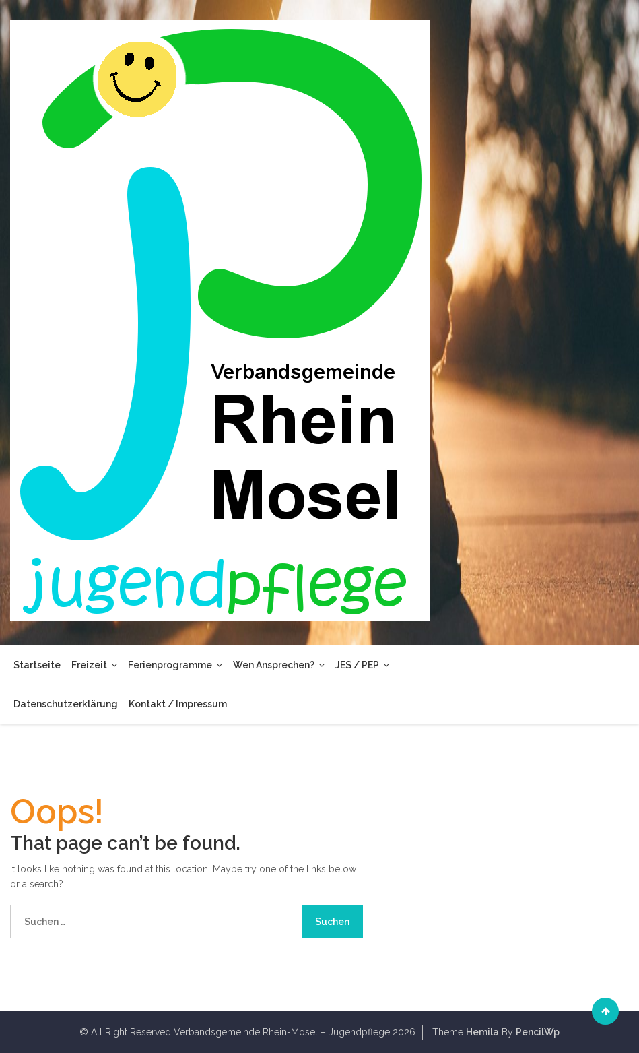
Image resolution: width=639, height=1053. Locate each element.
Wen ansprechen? (279, 665)
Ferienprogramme (175, 665)
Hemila (482, 1032)
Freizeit (94, 665)
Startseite (37, 665)
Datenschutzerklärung (65, 704)
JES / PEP (362, 665)
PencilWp (538, 1032)
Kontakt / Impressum (178, 704)
